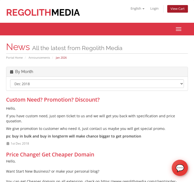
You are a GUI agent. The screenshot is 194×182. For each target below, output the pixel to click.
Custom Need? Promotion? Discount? (53, 99)
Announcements (39, 57)
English (137, 8)
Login (154, 8)
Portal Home (14, 57)
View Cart (178, 9)
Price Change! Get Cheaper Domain (50, 154)
